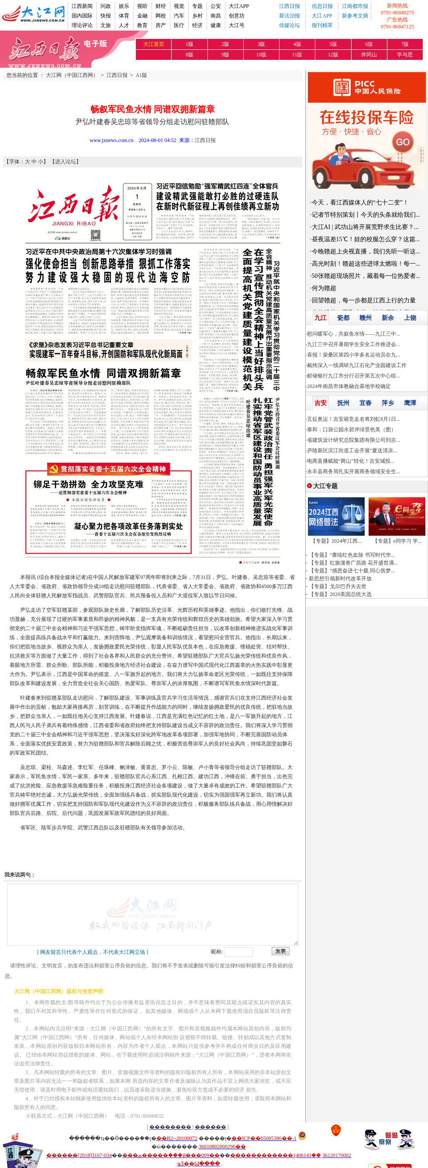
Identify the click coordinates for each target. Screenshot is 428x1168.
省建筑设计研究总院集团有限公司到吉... (353, 440)
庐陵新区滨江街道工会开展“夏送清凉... (352, 450)
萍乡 (388, 403)
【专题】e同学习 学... (397, 541)
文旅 (105, 25)
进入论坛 (65, 162)
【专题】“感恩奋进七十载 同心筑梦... (352, 571)
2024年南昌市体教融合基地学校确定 (349, 386)
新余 (388, 318)
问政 (105, 6)
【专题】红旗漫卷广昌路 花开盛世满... (353, 563)
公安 (216, 6)
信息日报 (322, 6)
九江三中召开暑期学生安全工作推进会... (353, 344)
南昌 (216, 16)
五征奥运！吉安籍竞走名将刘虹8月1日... (353, 419)
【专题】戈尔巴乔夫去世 (337, 586)
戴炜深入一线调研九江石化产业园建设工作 (357, 365)
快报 (105, 16)
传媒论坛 (289, 25)
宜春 (365, 403)
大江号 (237, 25)
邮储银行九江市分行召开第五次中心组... (353, 376)
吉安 (320, 403)
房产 (160, 25)
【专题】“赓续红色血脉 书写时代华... (352, 555)
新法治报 (289, 16)
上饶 (410, 318)
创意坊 (237, 16)
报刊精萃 (322, 25)
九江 (320, 318)
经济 (197, 25)
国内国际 (82, 16)
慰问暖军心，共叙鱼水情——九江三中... (353, 334)
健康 (216, 25)
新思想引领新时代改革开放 (340, 578)
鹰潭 (410, 403)
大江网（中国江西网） (72, 75)
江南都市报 (355, 6)
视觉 (179, 6)
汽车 (179, 16)
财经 (160, 6)
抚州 (343, 403)
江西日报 (289, 6)
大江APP (239, 6)
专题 (197, 6)
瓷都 (343, 318)
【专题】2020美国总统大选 (340, 594)
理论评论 (82, 25)
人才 (124, 25)
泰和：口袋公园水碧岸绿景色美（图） (351, 429)
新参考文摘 (355, 16)
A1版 (142, 75)
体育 (124, 16)
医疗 (179, 25)
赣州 (365, 318)
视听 (142, 6)
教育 (142, 25)
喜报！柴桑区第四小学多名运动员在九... (353, 355)
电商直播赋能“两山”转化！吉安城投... (350, 461)
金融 (142, 16)
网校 (160, 16)
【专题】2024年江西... (336, 541)
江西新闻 (82, 6)
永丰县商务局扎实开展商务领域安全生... (353, 471)
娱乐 (124, 6)
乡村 (197, 16)
